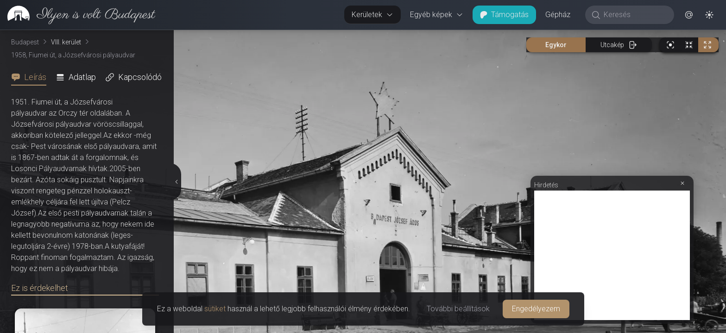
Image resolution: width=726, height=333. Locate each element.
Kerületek (372, 14)
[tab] (31, 77)
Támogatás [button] (504, 14)
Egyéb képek (436, 14)
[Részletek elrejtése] (176, 181)
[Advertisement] (612, 255)
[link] (77, 15)
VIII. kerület (66, 42)
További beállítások (458, 308)
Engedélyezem (536, 308)
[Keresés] (634, 14)
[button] (689, 15)
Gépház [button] (557, 14)
